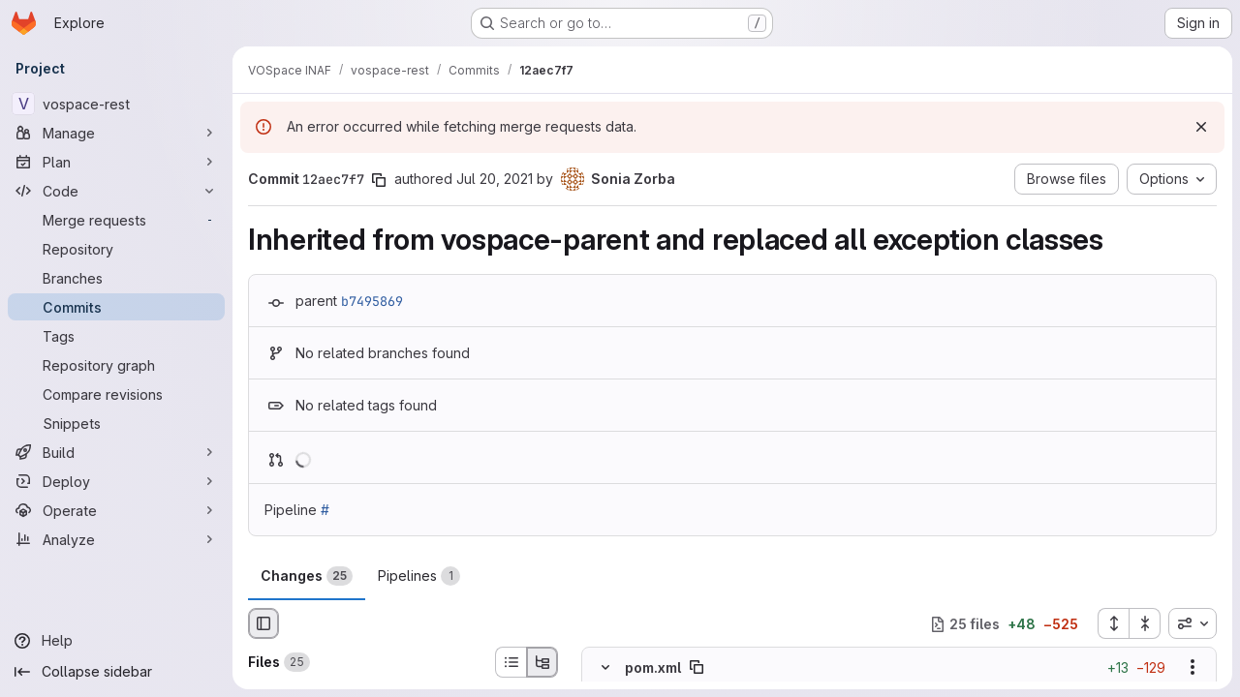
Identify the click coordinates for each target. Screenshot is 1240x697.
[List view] (510, 662)
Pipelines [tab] (419, 576)
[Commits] (116, 306)
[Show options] (1192, 668)
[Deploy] (116, 481)
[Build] (116, 452)
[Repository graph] (116, 365)
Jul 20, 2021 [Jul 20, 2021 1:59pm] (494, 178)
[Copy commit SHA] (378, 180)
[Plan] (116, 161)
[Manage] (116, 132)
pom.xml (653, 667)
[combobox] (1192, 623)
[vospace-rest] (116, 103)
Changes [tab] (307, 576)
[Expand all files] (1113, 623)
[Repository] (116, 248)
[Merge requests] (116, 219)
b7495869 (372, 301)
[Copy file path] (696, 668)
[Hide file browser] (263, 623)
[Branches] (116, 277)
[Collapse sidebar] (116, 671)
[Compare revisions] (116, 394)
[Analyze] (116, 539)
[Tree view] (542, 662)
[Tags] (116, 335)
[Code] (116, 190)
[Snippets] (116, 423)
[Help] (116, 640)
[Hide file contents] (605, 668)
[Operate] (116, 510)
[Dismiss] (1201, 126)
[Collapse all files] (1145, 623)
